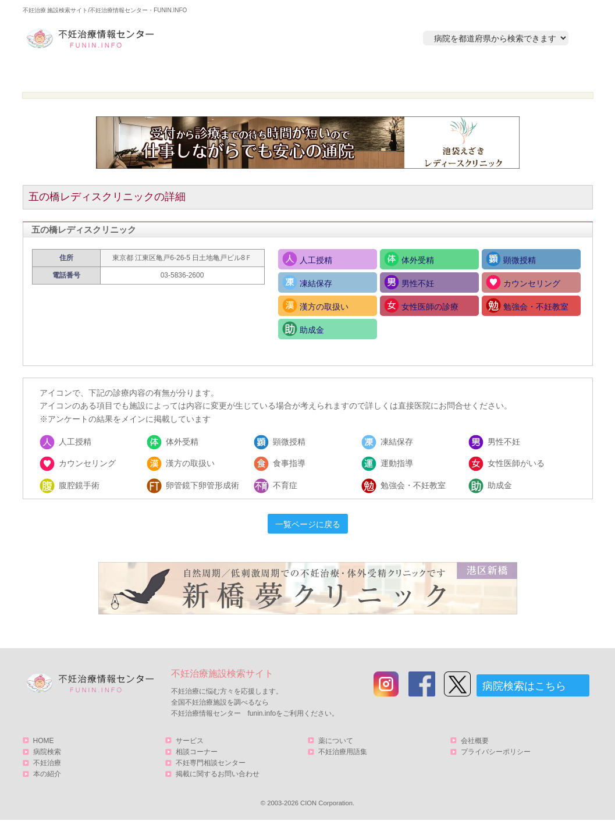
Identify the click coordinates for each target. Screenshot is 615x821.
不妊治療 (47, 763)
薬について (335, 741)
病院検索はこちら (524, 686)
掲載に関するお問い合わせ (217, 774)
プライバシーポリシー (496, 752)
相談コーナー (197, 752)
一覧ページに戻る (307, 524)
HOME (78, 73)
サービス (530, 73)
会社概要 (475, 741)
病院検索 (190, 73)
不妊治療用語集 (342, 752)
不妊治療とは (301, 73)
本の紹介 (413, 73)
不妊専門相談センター (211, 763)
